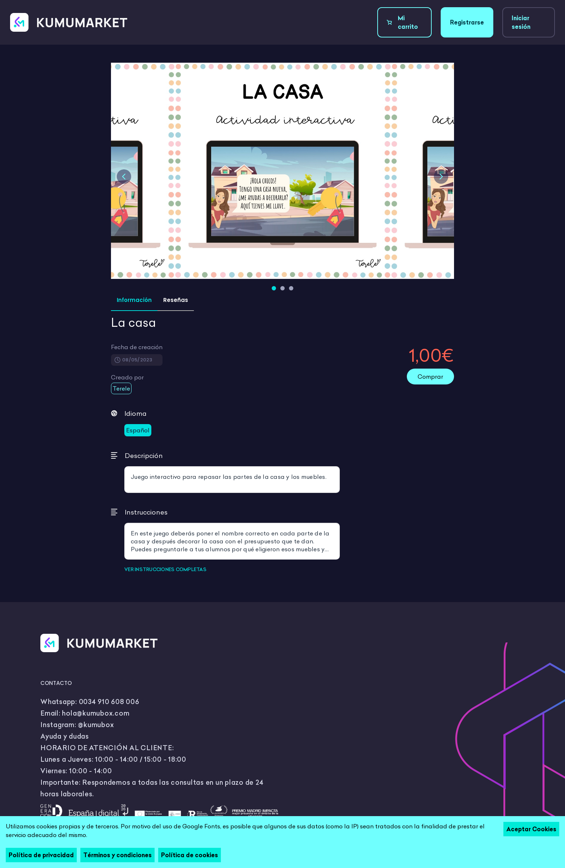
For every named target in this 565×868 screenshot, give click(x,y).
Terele (121, 388)
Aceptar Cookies (531, 829)
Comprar (430, 376)
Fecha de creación (137, 347)
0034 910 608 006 (109, 702)
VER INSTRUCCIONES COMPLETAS (165, 569)
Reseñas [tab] (175, 300)
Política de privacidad (41, 855)
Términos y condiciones (117, 855)
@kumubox (96, 725)
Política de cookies (189, 855)
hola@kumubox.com (95, 713)
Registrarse (467, 22)
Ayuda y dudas (64, 736)
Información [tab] (134, 300)
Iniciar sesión (521, 22)
